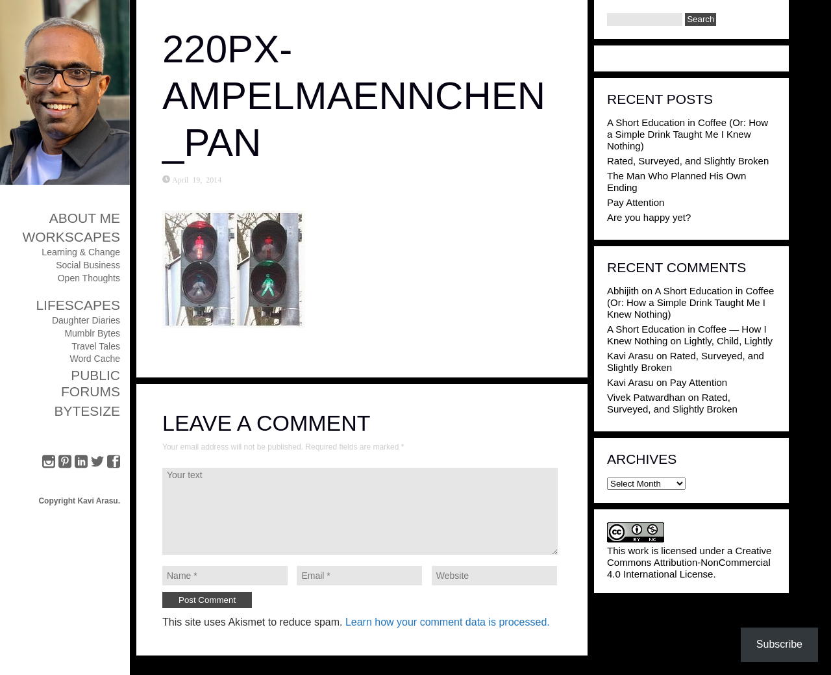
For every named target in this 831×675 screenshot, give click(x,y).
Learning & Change (81, 252)
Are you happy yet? (649, 217)
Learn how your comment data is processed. (447, 622)
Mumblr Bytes (92, 333)
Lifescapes (78, 305)
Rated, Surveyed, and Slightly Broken (688, 160)
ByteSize (87, 410)
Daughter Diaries (86, 320)
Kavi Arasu (630, 355)
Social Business (88, 265)
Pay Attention (635, 202)
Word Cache (94, 358)
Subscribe (779, 644)
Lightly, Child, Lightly (728, 340)
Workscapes (71, 236)
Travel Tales (95, 346)
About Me (84, 217)
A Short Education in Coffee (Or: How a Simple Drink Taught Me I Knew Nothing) (687, 134)
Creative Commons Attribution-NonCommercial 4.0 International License (689, 562)
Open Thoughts (89, 278)
